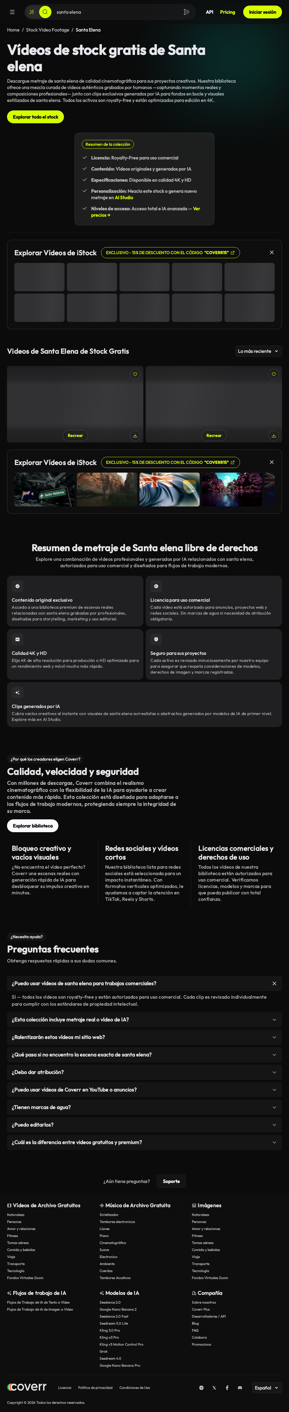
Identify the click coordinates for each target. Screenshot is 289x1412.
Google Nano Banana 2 (118, 1309)
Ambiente (107, 1264)
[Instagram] (201, 1387)
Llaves (104, 1229)
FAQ (195, 1330)
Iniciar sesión (262, 12)
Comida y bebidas (21, 1250)
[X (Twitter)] (214, 1387)
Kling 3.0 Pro (110, 1330)
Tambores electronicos (117, 1222)
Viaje (11, 1257)
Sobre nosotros (204, 1302)
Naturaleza (15, 1214)
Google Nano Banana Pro (120, 1365)
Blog (195, 1323)
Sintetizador (109, 1214)
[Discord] (240, 1387)
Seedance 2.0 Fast (114, 1316)
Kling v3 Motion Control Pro (121, 1344)
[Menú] (12, 12)
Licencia (64, 1387)
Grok (103, 1351)
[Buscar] (45, 12)
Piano (104, 1236)
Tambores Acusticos (115, 1278)
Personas (14, 1222)
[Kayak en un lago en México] (75, 404)
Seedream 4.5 (110, 1358)
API (209, 12)
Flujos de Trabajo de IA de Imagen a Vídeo (40, 1309)
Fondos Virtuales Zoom (25, 1278)
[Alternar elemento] (274, 983)
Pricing (227, 12)
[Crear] (32, 12)
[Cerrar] (272, 252)
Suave (104, 1250)
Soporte (171, 1181)
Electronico (108, 1257)
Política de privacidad (95, 1387)
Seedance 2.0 (110, 1302)
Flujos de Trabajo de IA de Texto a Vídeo (38, 1302)
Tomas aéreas (18, 1243)
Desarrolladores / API (209, 1316)
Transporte (16, 1264)
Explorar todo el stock (35, 117)
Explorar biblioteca (33, 826)
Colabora (199, 1337)
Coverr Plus (201, 1309)
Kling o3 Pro (109, 1337)
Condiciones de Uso (134, 1387)
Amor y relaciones (21, 1229)
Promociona (201, 1344)
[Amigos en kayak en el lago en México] (214, 404)
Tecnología (15, 1271)
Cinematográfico (113, 1243)
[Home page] (26, 1388)
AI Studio (124, 197)
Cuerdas (106, 1271)
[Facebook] (227, 1387)
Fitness (12, 1236)
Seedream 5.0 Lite (114, 1323)
